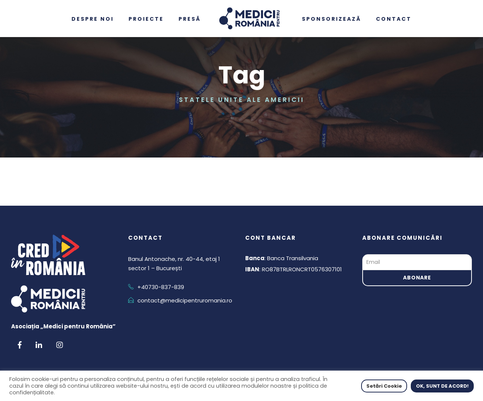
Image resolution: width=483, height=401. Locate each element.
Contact (394, 19)
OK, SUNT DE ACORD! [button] (442, 386)
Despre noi (92, 19)
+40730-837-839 (160, 287)
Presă (190, 19)
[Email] (417, 262)
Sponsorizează (331, 19)
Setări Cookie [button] (384, 386)
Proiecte (146, 19)
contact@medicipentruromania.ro (184, 300)
